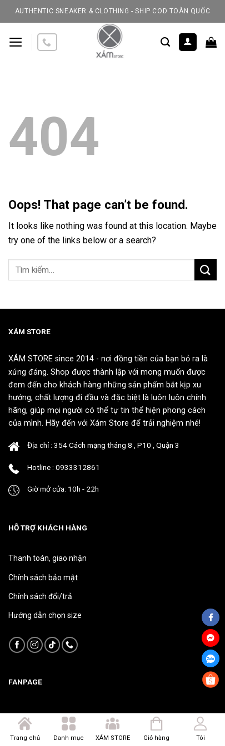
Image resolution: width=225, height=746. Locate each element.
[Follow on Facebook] (17, 645)
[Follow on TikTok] (52, 645)
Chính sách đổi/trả (40, 596)
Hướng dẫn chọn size (45, 615)
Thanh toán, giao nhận (47, 558)
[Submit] (205, 269)
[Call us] (47, 42)
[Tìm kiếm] (165, 42)
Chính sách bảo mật (43, 577)
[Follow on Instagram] (35, 645)
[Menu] (15, 42)
